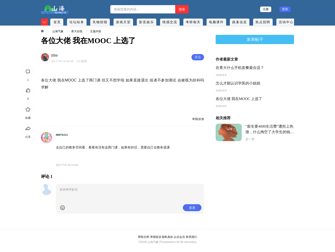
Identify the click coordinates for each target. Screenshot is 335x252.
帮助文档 (143, 237)
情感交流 (169, 22)
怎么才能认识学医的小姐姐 (238, 83)
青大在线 (76, 31)
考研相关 (193, 22)
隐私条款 (167, 237)
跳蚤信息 (239, 22)
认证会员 (179, 237)
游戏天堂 (123, 22)
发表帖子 (255, 39)
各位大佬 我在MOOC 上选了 (239, 99)
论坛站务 (76, 22)
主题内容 (95, 31)
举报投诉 (155, 237)
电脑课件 (216, 22)
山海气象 (58, 31)
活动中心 (286, 22)
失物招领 (100, 22)
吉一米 (250, 139)
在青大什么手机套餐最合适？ (240, 68)
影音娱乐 (146, 22)
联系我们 (191, 237)
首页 (57, 22)
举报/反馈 (198, 119)
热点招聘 (262, 22)
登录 (285, 9)
